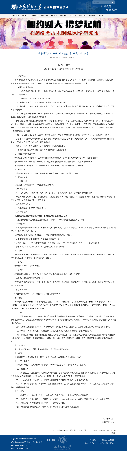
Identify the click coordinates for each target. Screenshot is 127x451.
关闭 (113, 433)
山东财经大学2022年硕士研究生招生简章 (104, 430)
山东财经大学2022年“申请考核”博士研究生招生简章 (71, 430)
